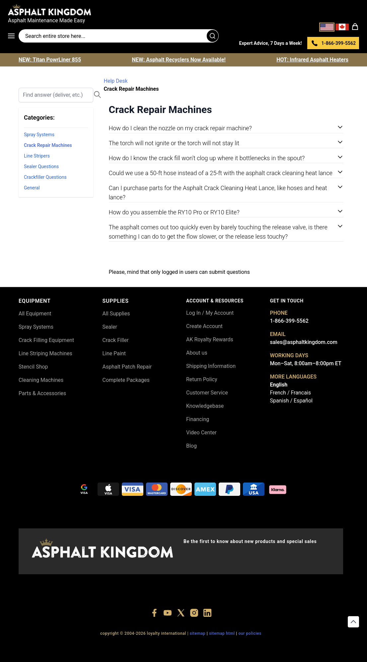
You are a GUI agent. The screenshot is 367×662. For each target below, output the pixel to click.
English (279, 385)
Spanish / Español (291, 400)
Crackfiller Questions (45, 177)
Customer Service (207, 392)
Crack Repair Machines (48, 145)
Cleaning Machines (41, 380)
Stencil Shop (33, 367)
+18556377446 (119, 645)
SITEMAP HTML (222, 633)
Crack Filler (116, 340)
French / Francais (290, 392)
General (32, 187)
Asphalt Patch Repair (127, 367)
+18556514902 (89, 645)
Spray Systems (39, 134)
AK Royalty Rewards (209, 339)
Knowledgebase (205, 406)
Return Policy (201, 379)
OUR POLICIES (249, 633)
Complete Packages (126, 380)
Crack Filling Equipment (46, 340)
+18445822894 (242, 645)
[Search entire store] (119, 36)
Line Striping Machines (45, 353)
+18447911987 (150, 645)
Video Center (201, 432)
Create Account (204, 326)
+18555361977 (211, 645)
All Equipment (35, 313)
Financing (197, 419)
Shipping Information (211, 366)
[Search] (56, 95)
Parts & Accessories (42, 393)
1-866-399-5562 (289, 321)
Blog (191, 446)
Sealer (110, 327)
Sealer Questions (41, 166)
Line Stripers (37, 156)
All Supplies (116, 313)
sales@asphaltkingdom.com (303, 342)
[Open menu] (13, 36)
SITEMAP (198, 633)
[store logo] (183, 9)
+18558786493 (273, 645)
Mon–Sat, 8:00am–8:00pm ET (305, 363)
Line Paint (114, 353)
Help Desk (116, 81)
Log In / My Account (210, 313)
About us (196, 353)
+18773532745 (181, 645)
